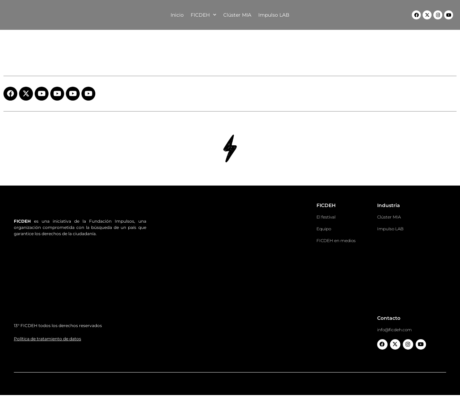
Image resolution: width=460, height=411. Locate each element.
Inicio (177, 15)
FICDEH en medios (336, 240)
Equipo (323, 228)
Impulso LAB (273, 15)
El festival (326, 217)
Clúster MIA (237, 15)
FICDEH (203, 15)
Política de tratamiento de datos (47, 362)
